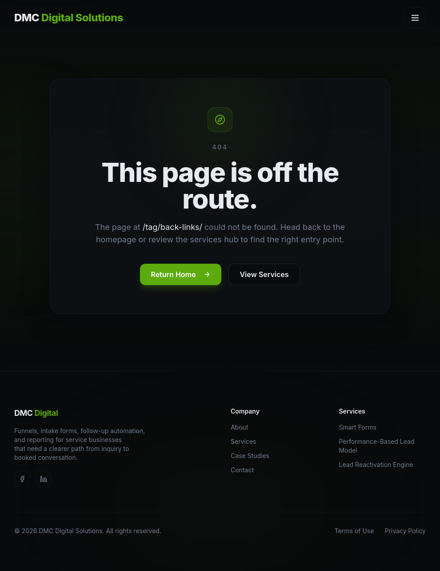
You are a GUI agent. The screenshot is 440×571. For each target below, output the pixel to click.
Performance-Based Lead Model (382, 446)
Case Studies (253, 455)
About (242, 427)
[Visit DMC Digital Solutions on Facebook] (22, 479)
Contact (245, 470)
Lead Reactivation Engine (379, 464)
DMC (36, 413)
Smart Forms (361, 427)
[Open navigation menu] (415, 17)
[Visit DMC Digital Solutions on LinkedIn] (44, 479)
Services (246, 441)
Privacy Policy (405, 531)
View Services (264, 274)
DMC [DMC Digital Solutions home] (68, 17)
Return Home (181, 274)
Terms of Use (354, 531)
